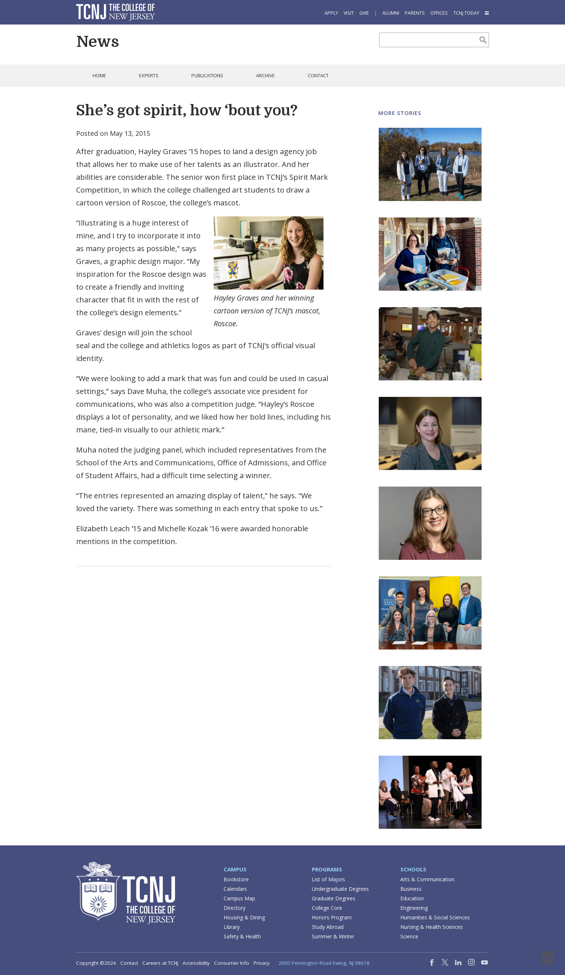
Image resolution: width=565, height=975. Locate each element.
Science (409, 936)
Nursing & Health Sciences (431, 926)
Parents (415, 13)
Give (364, 13)
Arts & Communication (427, 879)
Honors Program (332, 917)
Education (412, 898)
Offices (439, 13)
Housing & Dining (244, 917)
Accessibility (196, 963)
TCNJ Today (466, 13)
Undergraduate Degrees (340, 888)
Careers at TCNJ (160, 963)
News (97, 42)
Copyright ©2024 (96, 963)
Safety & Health (242, 936)
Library (232, 926)
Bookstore (236, 879)
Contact (129, 963)
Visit (349, 13)
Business (411, 888)
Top (547, 957)
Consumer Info (231, 963)
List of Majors (328, 879)
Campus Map (239, 898)
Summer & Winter (333, 936)
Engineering (414, 907)
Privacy (262, 963)
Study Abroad (328, 926)
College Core (327, 907)
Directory (235, 907)
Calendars (235, 888)
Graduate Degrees (333, 898)
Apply (331, 13)
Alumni (390, 13)
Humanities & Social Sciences (435, 917)
